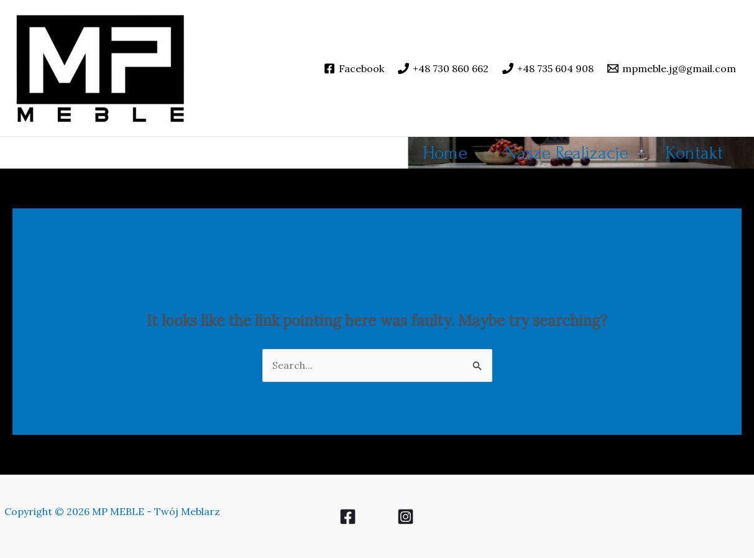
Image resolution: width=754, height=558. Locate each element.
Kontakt (694, 152)
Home (445, 152)
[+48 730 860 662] (443, 68)
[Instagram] (405, 516)
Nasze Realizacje (566, 152)
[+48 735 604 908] (548, 68)
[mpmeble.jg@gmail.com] (672, 68)
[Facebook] (354, 68)
